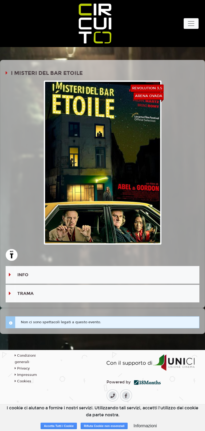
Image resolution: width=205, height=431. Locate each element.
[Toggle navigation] (191, 23)
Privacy (22, 368)
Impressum (26, 375)
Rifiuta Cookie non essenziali (104, 426)
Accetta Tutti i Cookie (59, 426)
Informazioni (145, 426)
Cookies (23, 381)
